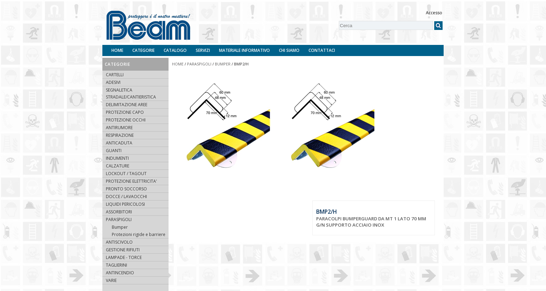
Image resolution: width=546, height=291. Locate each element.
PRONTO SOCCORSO (126, 189)
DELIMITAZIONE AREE (126, 105)
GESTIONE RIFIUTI (123, 250)
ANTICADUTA (119, 143)
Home (117, 50)
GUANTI (114, 151)
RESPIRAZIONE (120, 135)
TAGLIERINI (116, 265)
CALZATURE (117, 166)
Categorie (143, 50)
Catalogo (175, 50)
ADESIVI (113, 82)
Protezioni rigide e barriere (138, 234)
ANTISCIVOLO (119, 242)
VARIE (111, 280)
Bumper (120, 227)
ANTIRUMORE (119, 128)
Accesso (434, 13)
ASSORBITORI (119, 212)
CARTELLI (115, 75)
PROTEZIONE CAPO (125, 112)
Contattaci (322, 50)
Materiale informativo (244, 50)
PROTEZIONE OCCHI (126, 120)
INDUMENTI (117, 158)
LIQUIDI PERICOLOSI (125, 204)
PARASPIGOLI (119, 219)
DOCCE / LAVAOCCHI (126, 196)
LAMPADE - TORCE (124, 257)
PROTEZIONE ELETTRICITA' (131, 181)
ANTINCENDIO (120, 273)
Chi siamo (289, 50)
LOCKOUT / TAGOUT (126, 173)
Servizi (203, 50)
